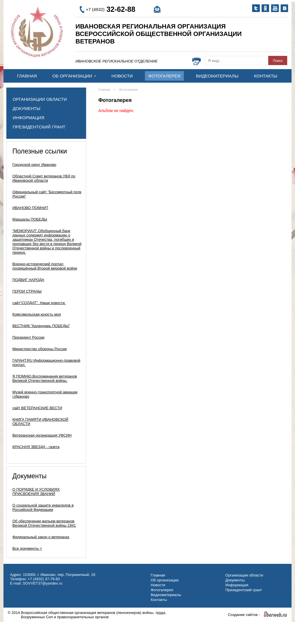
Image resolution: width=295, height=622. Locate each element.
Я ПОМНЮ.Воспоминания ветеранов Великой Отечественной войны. (44, 378)
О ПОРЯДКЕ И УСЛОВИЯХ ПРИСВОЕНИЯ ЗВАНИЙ (36, 491)
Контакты (265, 75)
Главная (27, 75)
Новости (122, 75)
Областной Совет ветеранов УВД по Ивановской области (43, 178)
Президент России (28, 337)
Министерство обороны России (39, 349)
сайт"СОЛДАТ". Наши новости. (39, 303)
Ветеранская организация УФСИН (41, 435)
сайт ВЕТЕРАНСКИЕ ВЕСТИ (37, 408)
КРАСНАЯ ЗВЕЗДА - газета (35, 447)
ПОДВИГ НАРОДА (28, 280)
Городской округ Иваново (34, 164)
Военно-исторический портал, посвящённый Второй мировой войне (44, 266)
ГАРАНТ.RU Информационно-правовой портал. (46, 362)
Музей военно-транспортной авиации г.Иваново (44, 394)
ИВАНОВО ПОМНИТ (30, 208)
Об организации (74, 75)
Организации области (40, 99)
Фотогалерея (164, 75)
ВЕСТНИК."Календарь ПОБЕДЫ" (41, 326)
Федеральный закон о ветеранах (40, 537)
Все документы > (27, 548)
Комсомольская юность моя (36, 314)
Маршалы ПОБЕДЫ (29, 219)
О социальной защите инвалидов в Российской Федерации (43, 507)
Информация (28, 117)
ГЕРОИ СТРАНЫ (26, 291)
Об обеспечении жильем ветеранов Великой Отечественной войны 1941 (44, 523)
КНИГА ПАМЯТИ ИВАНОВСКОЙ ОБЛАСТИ (40, 421)
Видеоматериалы (217, 75)
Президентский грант (39, 126)
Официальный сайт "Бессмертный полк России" (46, 194)
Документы (26, 108)
